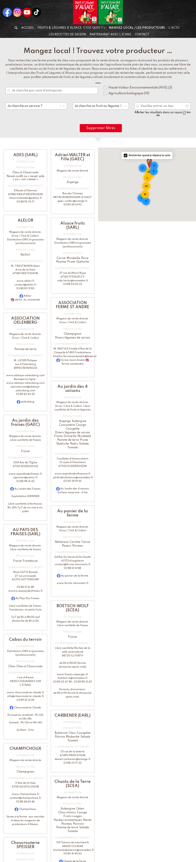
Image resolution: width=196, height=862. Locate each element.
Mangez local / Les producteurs (137, 28)
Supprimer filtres (100, 128)
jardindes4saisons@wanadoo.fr (73, 477)
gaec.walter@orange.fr (72, 201)
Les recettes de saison (67, 34)
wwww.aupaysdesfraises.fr (25, 591)
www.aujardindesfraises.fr (25, 474)
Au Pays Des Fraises (27, 598)
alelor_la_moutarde (27, 299)
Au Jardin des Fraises (27, 489)
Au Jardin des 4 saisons (74, 488)
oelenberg (27, 402)
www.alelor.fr (25, 281)
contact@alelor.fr (25, 284)
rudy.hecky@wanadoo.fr (72, 280)
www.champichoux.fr (25, 794)
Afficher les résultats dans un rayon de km (162, 114)
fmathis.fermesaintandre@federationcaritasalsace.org (87, 356)
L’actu (174, 28)
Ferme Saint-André (72, 360)
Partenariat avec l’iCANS (110, 34)
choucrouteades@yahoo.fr (25, 198)
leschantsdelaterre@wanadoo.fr (73, 850)
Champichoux (27, 809)
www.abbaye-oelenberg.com (25, 375)
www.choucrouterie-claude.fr (25, 692)
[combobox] (51, 90)
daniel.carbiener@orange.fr (73, 759)
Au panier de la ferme (74, 576)
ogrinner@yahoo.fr (25, 477)
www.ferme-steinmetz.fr (73, 583)
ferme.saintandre (73, 364)
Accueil (27, 28)
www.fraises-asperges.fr (72, 674)
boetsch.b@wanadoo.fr (73, 678)
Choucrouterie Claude (27, 707)
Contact (142, 34)
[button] (16, 27)
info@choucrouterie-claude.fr (25, 696)
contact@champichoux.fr (25, 798)
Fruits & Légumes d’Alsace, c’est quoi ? (71, 28)
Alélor (27, 296)
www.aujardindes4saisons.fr (73, 473)
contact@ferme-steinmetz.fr (73, 564)
